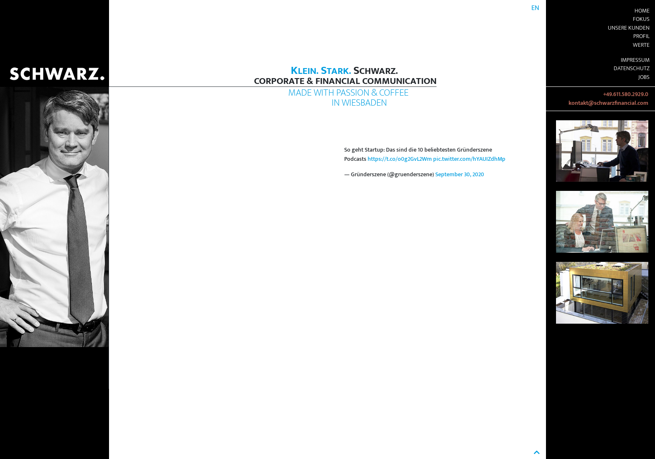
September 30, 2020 (459, 175)
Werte (641, 45)
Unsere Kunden (629, 28)
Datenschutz (632, 68)
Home (642, 11)
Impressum (635, 60)
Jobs (644, 77)
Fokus (641, 19)
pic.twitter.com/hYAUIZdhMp (469, 159)
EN (535, 8)
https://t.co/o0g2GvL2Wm (400, 159)
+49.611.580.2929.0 (625, 94)
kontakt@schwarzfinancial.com (608, 103)
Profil (641, 36)
